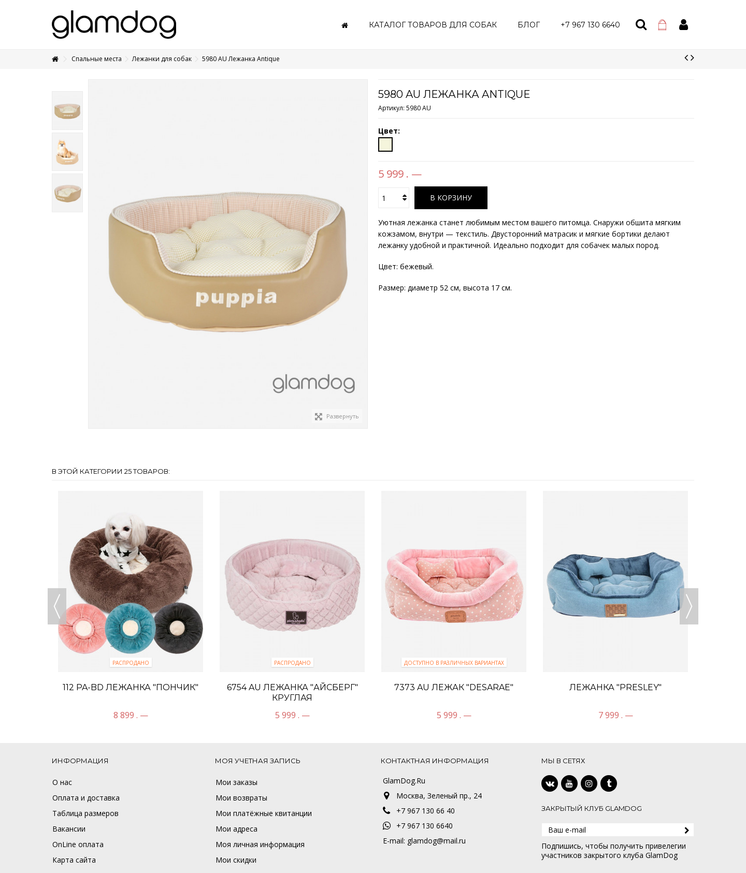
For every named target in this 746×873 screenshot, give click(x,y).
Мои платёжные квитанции (264, 813)
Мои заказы (236, 782)
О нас (62, 782)
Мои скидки (236, 860)
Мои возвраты (241, 798)
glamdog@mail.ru (436, 841)
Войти (683, 25)
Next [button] (689, 606)
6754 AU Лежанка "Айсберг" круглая (292, 692)
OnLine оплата (78, 844)
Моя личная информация (260, 844)
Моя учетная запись (257, 760)
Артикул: (391, 108)
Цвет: (390, 131)
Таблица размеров (85, 813)
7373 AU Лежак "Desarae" (453, 687)
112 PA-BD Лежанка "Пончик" (130, 687)
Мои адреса (236, 829)
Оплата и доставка (86, 798)
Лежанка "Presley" (615, 687)
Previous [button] (57, 606)
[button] (432, 24)
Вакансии (68, 829)
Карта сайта (74, 860)
